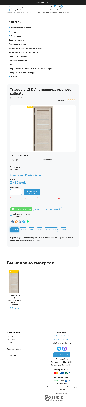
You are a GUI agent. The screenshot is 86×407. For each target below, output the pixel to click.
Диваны (13, 77)
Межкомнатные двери (20, 28)
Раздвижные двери (17, 44)
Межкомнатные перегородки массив (25, 48)
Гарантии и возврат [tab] (51, 229)
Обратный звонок (62, 354)
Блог (9, 352)
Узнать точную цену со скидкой (47, 209)
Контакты (10, 359)
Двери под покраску (18, 56)
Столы (11, 64)
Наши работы (12, 339)
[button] (59, 7)
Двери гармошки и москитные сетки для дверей (30, 68)
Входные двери (17, 32)
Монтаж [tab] (63, 229)
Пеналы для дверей (18, 60)
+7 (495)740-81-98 (61, 336)
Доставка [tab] (23, 229)
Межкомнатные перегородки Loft (24, 52)
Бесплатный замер (43, 2)
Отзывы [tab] (31, 229)
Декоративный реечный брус (22, 73)
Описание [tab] (14, 229)
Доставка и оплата (14, 349)
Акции (9, 343)
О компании (11, 356)
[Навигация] (75, 8)
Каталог (10, 336)
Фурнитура (15, 36)
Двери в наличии (16, 40)
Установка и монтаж (14, 346)
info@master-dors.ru (62, 343)
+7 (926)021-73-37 (61, 339)
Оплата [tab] (39, 229)
